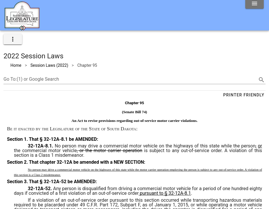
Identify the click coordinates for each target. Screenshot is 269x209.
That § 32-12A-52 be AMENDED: (62, 181)
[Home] (22, 28)
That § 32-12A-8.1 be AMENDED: (63, 139)
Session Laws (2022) (49, 65)
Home (15, 65)
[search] (261, 80)
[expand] (12, 39)
